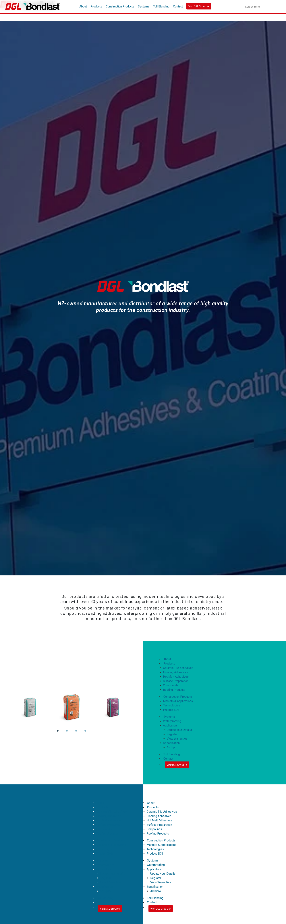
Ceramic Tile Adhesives (178, 668)
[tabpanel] (71, 707)
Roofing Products (174, 689)
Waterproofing (172, 721)
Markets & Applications (178, 701)
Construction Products (120, 6)
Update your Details (179, 730)
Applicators (170, 725)
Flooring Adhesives (175, 672)
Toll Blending (161, 6)
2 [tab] (66, 733)
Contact (178, 6)
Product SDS (171, 710)
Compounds (170, 685)
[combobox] (263, 6)
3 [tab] (76, 733)
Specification (171, 743)
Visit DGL (198, 6)
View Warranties (177, 738)
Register (172, 734)
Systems (143, 6)
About (83, 6)
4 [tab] (85, 733)
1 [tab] (57, 733)
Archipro (172, 747)
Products (96, 6)
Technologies (171, 705)
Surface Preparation (175, 681)
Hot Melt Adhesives (176, 676)
